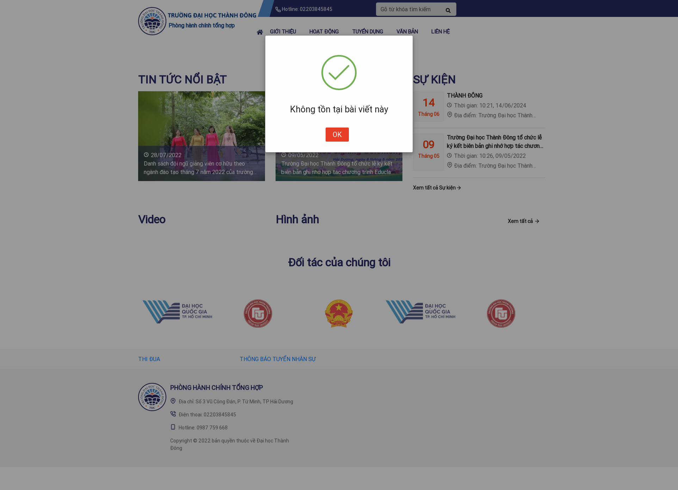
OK (337, 134)
